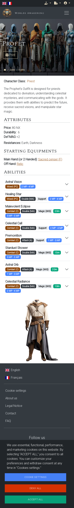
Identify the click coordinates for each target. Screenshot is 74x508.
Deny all (35, 488)
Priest (31, 81)
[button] (48, 3)
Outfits (22, 70)
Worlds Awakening (29, 13)
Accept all (35, 499)
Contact (10, 413)
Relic (20, 164)
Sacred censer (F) (50, 159)
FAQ (8, 421)
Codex (12, 70)
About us (11, 398)
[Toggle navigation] (66, 12)
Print (10, 55)
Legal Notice (13, 406)
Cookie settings (15, 390)
